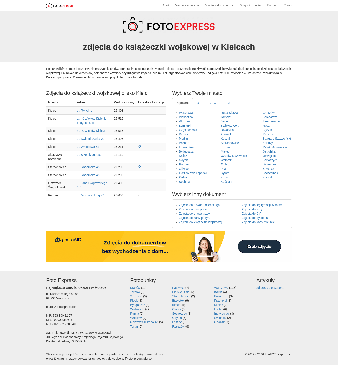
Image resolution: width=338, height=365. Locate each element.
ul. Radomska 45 (88, 167)
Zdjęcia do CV (251, 213)
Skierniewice (271, 121)
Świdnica (220, 318)
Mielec (225, 151)
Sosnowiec (179, 313)
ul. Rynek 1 (84, 110)
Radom (184, 164)
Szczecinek (270, 173)
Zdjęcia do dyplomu (255, 218)
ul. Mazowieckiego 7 (90, 195)
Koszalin (226, 138)
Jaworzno (227, 130)
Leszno (177, 322)
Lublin (218, 309)
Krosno (225, 177)
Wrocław (184, 121)
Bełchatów (270, 117)
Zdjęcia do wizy (252, 209)
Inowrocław (186, 147)
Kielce (183, 177)
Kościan (226, 181)
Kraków (135, 287)
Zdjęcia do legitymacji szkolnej (262, 205)
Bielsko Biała (180, 292)
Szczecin (136, 296)
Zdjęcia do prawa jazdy (194, 213)
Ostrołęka (269, 151)
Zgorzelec (227, 134)
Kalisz (183, 156)
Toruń (134, 326)
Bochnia (184, 181)
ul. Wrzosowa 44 (88, 146)
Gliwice (184, 168)
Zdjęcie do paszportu (270, 287)
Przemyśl (220, 300)
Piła (223, 168)
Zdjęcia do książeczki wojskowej (200, 222)
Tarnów (225, 117)
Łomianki (185, 125)
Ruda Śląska (229, 112)
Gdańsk (219, 322)
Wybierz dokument (219, 5)
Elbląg (225, 164)
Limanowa (270, 164)
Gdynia (183, 160)
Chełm (176, 309)
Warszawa (186, 112)
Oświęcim (269, 156)
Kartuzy (268, 143)
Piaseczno (186, 117)
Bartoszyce (270, 160)
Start (166, 5)
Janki (224, 121)
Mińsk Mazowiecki (275, 147)
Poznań (184, 143)
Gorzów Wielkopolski (193, 173)
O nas (288, 5)
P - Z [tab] (227, 103)
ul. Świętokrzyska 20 (91, 138)
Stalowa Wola (230, 125)
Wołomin (226, 160)
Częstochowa (188, 130)
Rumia (134, 313)
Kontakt (272, 5)
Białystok (178, 300)
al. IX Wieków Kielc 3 (91, 131)
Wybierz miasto (187, 5)
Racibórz (269, 134)
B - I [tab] (199, 103)
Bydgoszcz (186, 151)
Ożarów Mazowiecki (234, 156)
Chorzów (269, 112)
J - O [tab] (213, 103)
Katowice (178, 287)
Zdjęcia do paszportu (193, 209)
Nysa (266, 125)
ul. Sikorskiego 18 (89, 154)
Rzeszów (178, 326)
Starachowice (230, 143)
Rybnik (183, 134)
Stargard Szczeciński (277, 138)
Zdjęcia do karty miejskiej (258, 222)
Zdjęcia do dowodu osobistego (199, 205)
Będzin (267, 130)
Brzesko (268, 168)
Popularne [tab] (182, 103)
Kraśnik (268, 177)
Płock (134, 300)
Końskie (226, 147)
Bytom (225, 173)
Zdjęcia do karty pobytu (194, 218)
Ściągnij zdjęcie (250, 5)
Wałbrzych (137, 309)
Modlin (183, 138)
